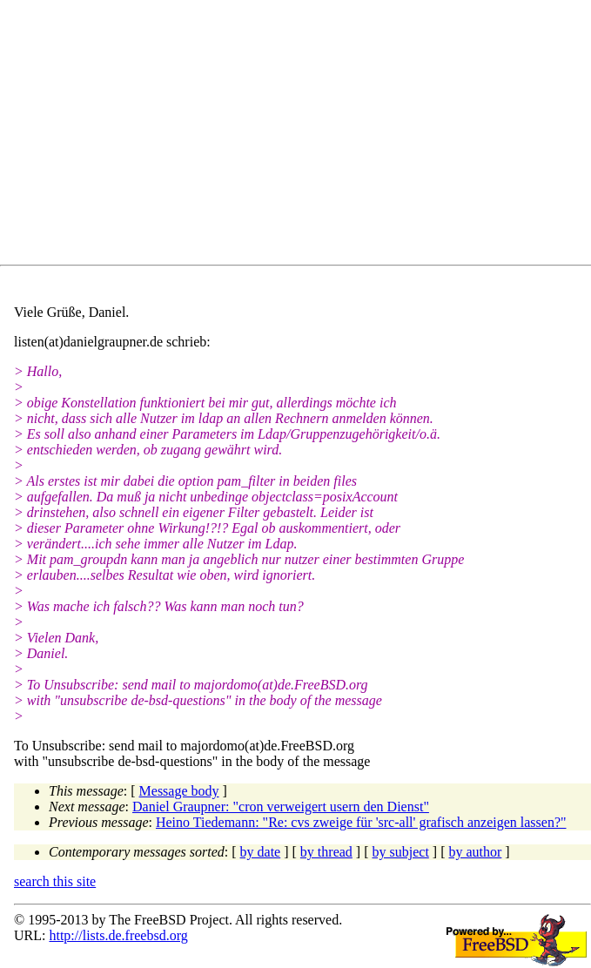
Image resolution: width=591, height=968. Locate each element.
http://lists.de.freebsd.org (118, 935)
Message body (179, 790)
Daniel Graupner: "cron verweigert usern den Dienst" (280, 806)
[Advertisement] (302, 136)
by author (474, 851)
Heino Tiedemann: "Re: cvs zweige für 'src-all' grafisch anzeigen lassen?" (361, 822)
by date (260, 851)
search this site (55, 881)
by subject (401, 851)
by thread (326, 851)
